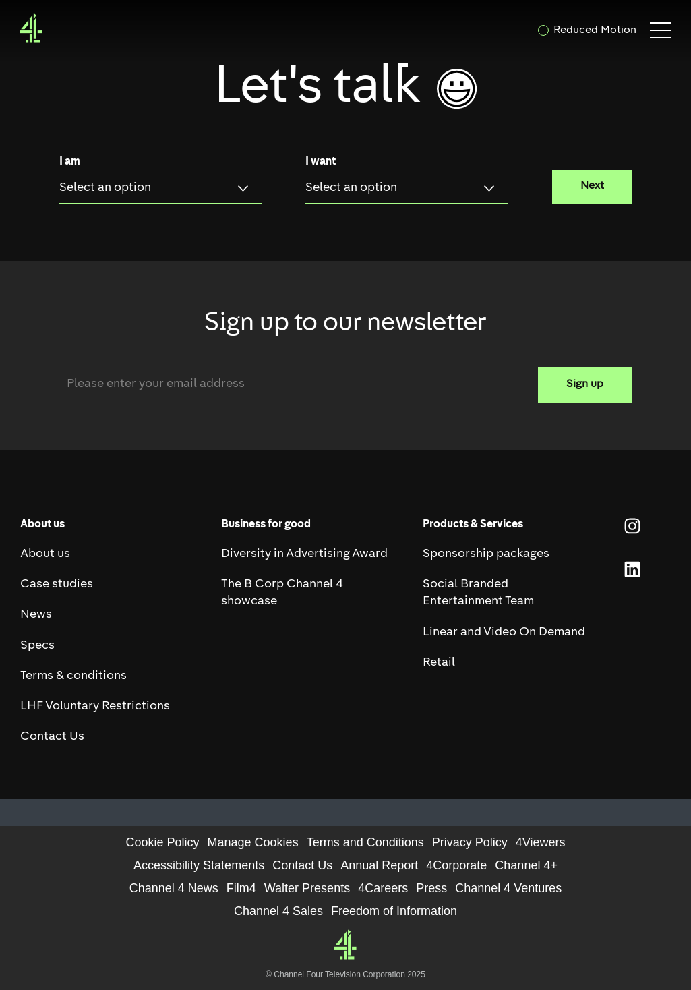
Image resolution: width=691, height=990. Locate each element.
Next (592, 186)
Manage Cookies (253, 842)
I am (69, 161)
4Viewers (541, 842)
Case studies (56, 584)
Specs (37, 645)
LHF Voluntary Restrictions (95, 706)
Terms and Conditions (365, 842)
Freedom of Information (394, 911)
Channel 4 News (173, 888)
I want (320, 161)
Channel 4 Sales (278, 911)
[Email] (290, 384)
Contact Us (52, 736)
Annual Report (379, 865)
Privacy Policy (470, 842)
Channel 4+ (526, 865)
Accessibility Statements (198, 865)
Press (431, 888)
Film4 (241, 888)
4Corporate (456, 865)
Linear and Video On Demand (504, 632)
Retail (439, 662)
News (36, 614)
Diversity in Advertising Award (304, 554)
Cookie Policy (163, 842)
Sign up (584, 384)
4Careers (383, 888)
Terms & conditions (73, 676)
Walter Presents (307, 888)
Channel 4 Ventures (508, 888)
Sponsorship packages (486, 554)
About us (45, 554)
